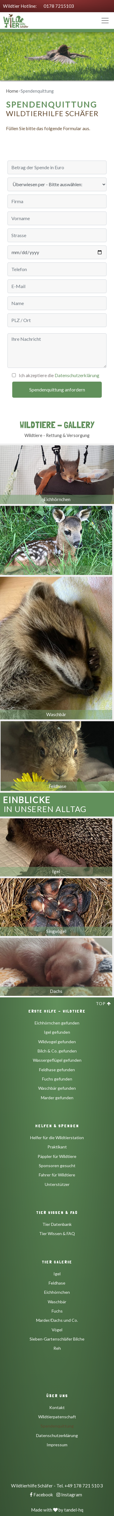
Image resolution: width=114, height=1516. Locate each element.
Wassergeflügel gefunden (57, 1060)
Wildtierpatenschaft (57, 1416)
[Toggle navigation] (105, 20)
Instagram (69, 1494)
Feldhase (57, 1282)
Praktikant (57, 1146)
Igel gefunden (57, 1032)
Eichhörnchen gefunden (57, 1022)
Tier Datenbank (57, 1224)
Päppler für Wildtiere (57, 1156)
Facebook (41, 1494)
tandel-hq (73, 1509)
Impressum (57, 1444)
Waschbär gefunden (57, 1088)
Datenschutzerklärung (77, 375)
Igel (57, 1273)
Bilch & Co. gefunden (57, 1050)
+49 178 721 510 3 (83, 1485)
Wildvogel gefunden (57, 1041)
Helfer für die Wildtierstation (57, 1137)
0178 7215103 (59, 6)
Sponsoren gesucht (57, 1165)
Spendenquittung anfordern (57, 389)
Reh (57, 1348)
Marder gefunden (57, 1097)
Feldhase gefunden (57, 1069)
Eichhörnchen (57, 1292)
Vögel (57, 1329)
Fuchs (57, 1310)
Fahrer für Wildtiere (57, 1174)
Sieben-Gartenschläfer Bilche (57, 1338)
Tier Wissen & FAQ (57, 1233)
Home (12, 91)
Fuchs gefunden (57, 1078)
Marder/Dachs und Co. (57, 1320)
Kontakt (57, 1407)
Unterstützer (57, 1184)
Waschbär (57, 1301)
